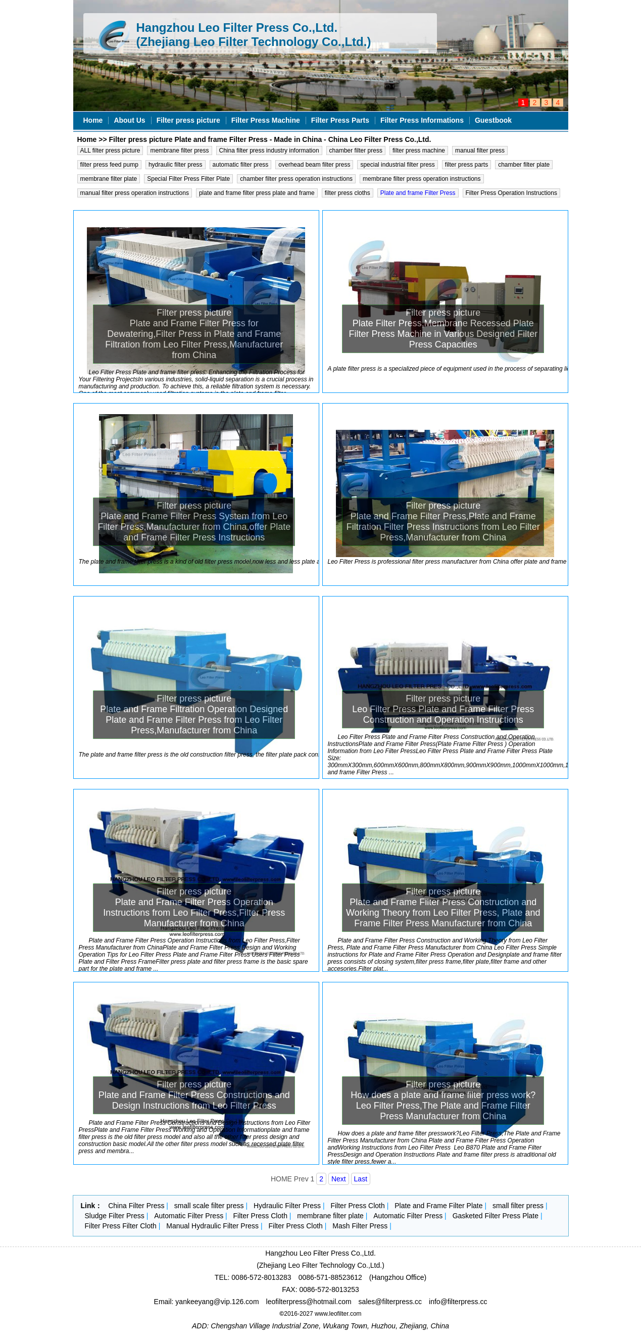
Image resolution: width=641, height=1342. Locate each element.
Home (93, 120)
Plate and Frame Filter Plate (438, 1206)
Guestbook (493, 120)
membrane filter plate (330, 1216)
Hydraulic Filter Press (287, 1206)
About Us (129, 120)
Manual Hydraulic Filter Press (212, 1226)
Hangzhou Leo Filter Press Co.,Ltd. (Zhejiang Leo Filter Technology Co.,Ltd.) (253, 34)
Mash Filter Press (359, 1226)
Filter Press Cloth (357, 1206)
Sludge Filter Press (114, 1216)
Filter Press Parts (340, 120)
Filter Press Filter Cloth (121, 1226)
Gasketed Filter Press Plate (495, 1216)
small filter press (518, 1206)
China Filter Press (136, 1206)
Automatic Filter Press (188, 1216)
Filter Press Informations (422, 120)
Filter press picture (188, 120)
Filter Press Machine (265, 120)
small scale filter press (209, 1206)
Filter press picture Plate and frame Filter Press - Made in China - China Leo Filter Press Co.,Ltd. (270, 139)
